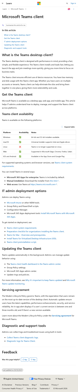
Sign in (73, 3)
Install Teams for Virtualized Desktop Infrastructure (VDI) (31, 238)
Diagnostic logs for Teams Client (21, 341)
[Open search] (67, 3)
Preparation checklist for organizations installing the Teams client (35, 231)
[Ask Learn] (69, 9)
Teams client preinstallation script (21, 242)
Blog (33, 385)
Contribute (44, 385)
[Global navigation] (2, 3)
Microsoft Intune (14, 202)
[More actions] (74, 9)
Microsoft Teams (17, 9)
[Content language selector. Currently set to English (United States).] (13, 379)
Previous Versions (22, 385)
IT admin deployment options (15, 41)
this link (53, 180)
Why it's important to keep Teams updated (43, 280)
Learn (5, 9)
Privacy (54, 385)
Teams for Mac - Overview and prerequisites (26, 235)
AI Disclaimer (7, 385)
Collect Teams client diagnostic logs (22, 337)
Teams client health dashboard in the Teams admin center (36, 264)
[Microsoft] (39, 3)
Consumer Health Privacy (12, 388)
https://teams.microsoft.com (42, 184)
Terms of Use (32, 388)
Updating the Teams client (14, 45)
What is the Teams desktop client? (17, 35)
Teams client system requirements (22, 227)
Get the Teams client (12, 38)
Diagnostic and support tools (15, 48)
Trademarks (44, 388)
